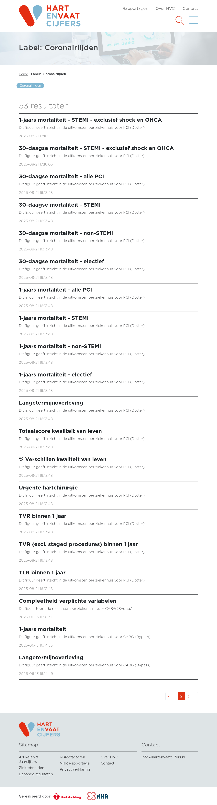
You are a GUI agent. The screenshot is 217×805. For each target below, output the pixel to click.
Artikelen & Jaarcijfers (28, 759)
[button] (180, 20)
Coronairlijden (30, 85)
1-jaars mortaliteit (42, 629)
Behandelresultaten (36, 774)
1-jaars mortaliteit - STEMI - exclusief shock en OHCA (90, 120)
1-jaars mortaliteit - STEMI (54, 318)
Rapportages (135, 8)
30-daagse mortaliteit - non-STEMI (66, 233)
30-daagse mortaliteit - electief (61, 261)
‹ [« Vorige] (168, 696)
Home (23, 74)
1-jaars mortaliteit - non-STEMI (60, 346)
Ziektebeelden (31, 768)
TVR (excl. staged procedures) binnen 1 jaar (78, 544)
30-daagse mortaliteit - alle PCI (61, 176)
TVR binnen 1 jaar (42, 516)
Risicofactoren (72, 757)
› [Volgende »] (195, 696)
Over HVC (165, 8)
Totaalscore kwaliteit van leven (60, 431)
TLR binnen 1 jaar (42, 572)
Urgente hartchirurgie (48, 487)
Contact (190, 8)
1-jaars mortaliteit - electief (55, 374)
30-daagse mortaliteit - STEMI (60, 204)
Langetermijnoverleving (51, 402)
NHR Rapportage (75, 763)
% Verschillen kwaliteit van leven (63, 459)
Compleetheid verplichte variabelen (67, 601)
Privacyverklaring (75, 769)
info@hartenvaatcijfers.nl (163, 757)
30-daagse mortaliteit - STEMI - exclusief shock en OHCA (96, 148)
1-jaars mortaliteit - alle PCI (55, 289)
